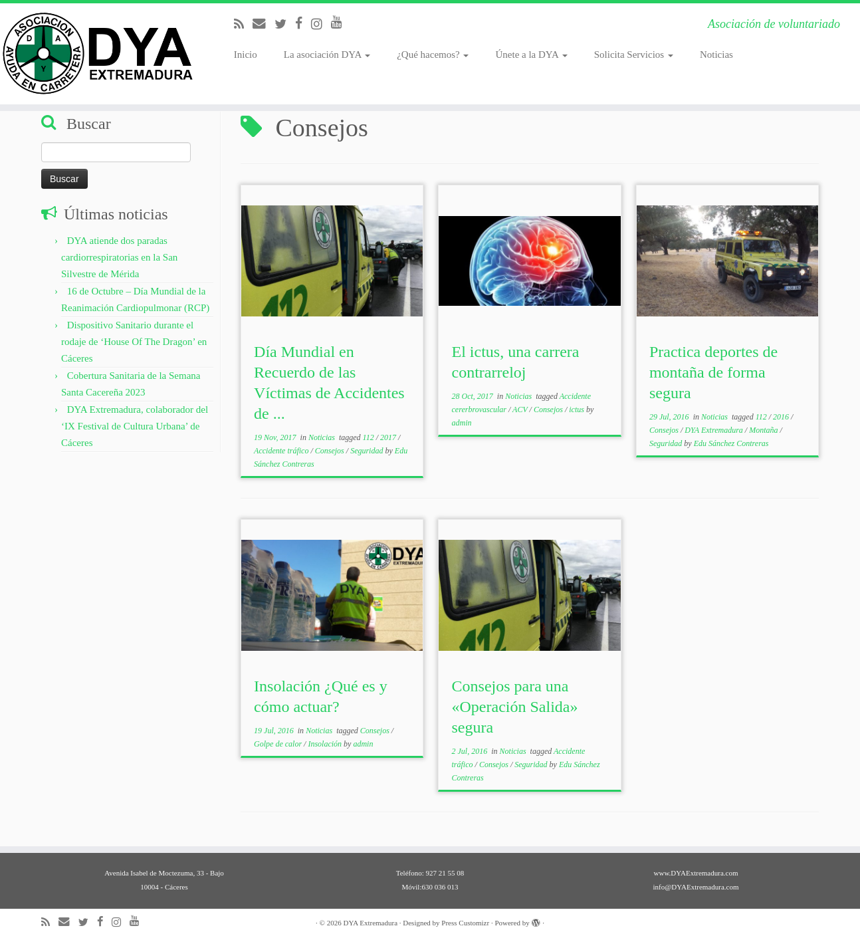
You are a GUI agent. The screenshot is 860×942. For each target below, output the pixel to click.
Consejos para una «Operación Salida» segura (515, 706)
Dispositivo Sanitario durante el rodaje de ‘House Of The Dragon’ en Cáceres (134, 342)
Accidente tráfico (282, 450)
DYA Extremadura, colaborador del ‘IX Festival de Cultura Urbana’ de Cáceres (134, 426)
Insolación (326, 744)
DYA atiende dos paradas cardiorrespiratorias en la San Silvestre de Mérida (119, 257)
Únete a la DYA (531, 54)
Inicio (245, 54)
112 (369, 437)
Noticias (716, 54)
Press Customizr (465, 923)
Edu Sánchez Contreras (731, 443)
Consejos (330, 450)
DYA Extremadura (715, 430)
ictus (577, 409)
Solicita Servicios (633, 54)
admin (462, 422)
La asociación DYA (327, 54)
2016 (782, 416)
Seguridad (367, 450)
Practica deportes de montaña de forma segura (713, 372)
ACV (520, 409)
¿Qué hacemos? (433, 54)
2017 (389, 437)
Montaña (764, 430)
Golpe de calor (279, 744)
